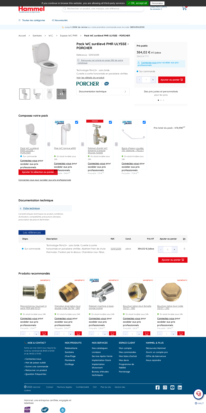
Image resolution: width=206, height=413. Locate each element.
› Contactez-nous (32, 359)
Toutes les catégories (32, 20)
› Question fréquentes (35, 374)
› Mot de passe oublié (35, 362)
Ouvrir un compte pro (157, 352)
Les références (32, 232)
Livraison (96, 352)
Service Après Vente (102, 356)
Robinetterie (71, 348)
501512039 (116, 248)
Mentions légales (64, 387)
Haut (199, 403)
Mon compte (125, 348)
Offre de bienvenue (156, 356)
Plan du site (106, 387)
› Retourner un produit (35, 370)
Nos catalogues (100, 348)
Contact (49, 387)
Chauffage (70, 356)
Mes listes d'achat (128, 356)
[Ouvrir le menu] (163, 8)
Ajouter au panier (172, 79)
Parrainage (124, 371)
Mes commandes (127, 352)
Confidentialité (82, 387)
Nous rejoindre (153, 360)
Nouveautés (60, 20)
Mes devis (124, 360)
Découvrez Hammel (156, 348)
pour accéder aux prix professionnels (158, 63)
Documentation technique (102, 91)
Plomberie (70, 360)
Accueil (22, 35)
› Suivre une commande (36, 366)
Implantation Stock (101, 360)
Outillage (69, 364)
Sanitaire (69, 352)
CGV (95, 387)
